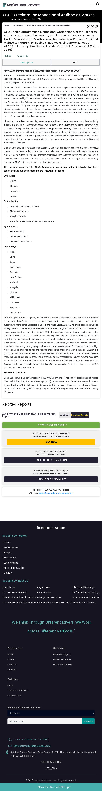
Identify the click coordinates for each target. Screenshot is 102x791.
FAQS (10, 685)
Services (59, 648)
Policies (12, 679)
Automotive (44, 592)
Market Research (62, 659)
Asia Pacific (9, 557)
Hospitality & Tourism (84, 602)
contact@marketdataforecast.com (29, 745)
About (10, 654)
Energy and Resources (49, 597)
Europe (6, 552)
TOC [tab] (75, 62)
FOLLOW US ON (51, 762)
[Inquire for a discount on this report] (51, 479)
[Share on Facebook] (89, 26)
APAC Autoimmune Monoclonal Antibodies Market (49, 25)
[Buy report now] (51, 442)
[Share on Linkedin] (93, 26)
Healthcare (18, 25)
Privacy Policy (14, 695)
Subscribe (88, 721)
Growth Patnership (62, 664)
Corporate (14, 648)
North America (10, 547)
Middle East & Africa (13, 567)
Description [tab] (26, 62)
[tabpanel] (51, 231)
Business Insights (62, 654)
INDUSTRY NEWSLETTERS (24, 707)
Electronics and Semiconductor (19, 597)
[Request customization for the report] (51, 460)
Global (6, 542)
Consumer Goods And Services (19, 602)
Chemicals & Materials (14, 592)
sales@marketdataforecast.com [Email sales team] (56, 493)
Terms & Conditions (17, 690)
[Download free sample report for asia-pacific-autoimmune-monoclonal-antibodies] (51, 425)
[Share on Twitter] (96, 26)
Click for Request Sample (54, 787)
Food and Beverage (83, 587)
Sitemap (11, 669)
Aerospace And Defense (86, 597)
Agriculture (43, 587)
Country (7, 572)
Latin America (10, 562)
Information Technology (86, 592)
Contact (11, 664)
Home (7, 25)
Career (11, 659)
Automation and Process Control (54, 602)
